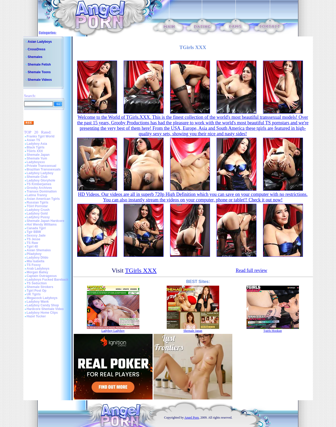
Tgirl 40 (32, 246)
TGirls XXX (35, 151)
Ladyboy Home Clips (42, 312)
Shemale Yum (37, 158)
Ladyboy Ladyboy (40, 173)
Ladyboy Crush (38, 210)
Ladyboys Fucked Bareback (48, 279)
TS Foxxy (34, 265)
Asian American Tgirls (43, 199)
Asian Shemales (39, 250)
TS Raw (32, 243)
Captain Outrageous (42, 276)
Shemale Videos (40, 80)
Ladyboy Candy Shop (43, 305)
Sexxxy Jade (36, 235)
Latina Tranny (37, 195)
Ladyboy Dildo (38, 257)
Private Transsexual (41, 166)
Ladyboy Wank (38, 301)
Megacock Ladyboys (42, 298)
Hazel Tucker (36, 316)
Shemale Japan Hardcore (45, 221)
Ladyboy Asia (37, 144)
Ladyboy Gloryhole (41, 180)
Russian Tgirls (38, 202)
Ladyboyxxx (36, 162)
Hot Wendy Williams (42, 224)
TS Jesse (33, 239)
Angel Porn (191, 417)
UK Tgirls (34, 294)
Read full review (251, 270)
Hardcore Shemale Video (45, 309)
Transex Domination (42, 191)
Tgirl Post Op (36, 290)
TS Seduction (37, 283)
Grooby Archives (39, 188)
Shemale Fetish (39, 64)
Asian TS (33, 140)
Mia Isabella (35, 261)
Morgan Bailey (37, 272)
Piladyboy (34, 254)
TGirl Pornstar (37, 206)
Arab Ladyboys (38, 268)
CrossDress (36, 49)
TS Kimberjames (39, 184)
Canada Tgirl (36, 228)
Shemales (35, 57)
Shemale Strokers (40, 287)
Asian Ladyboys (40, 42)
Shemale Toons (39, 72)
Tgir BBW (34, 232)
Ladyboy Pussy (38, 217)
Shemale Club (37, 177)
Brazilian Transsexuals (44, 169)
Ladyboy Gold (37, 213)
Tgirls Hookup (272, 331)
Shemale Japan (38, 155)
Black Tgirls (36, 147)
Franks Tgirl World (41, 136)
